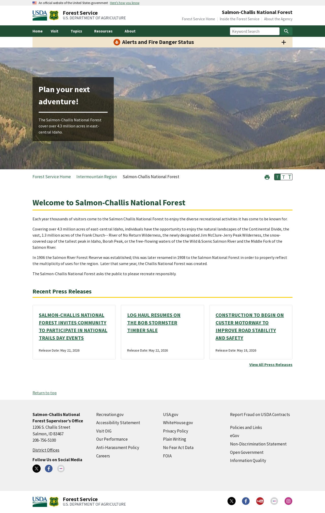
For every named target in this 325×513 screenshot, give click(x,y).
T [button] (277, 176)
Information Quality (248, 460)
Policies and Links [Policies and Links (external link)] (246, 427)
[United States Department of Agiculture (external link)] (40, 15)
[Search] (286, 31)
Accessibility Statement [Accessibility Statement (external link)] (118, 422)
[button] (267, 176)
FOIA (167, 456)
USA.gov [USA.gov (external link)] (170, 414)
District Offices (45, 450)
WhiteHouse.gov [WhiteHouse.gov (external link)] (178, 422)
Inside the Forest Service (239, 19)
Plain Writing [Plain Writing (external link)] (174, 439)
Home (37, 31)
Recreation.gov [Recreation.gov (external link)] (110, 414)
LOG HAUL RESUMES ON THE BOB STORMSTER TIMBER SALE (154, 322)
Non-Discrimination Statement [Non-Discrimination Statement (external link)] (258, 444)
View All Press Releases (270, 364)
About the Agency (278, 19)
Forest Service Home (198, 19)
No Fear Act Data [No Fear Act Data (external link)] (178, 447)
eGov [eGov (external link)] (234, 435)
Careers (103, 456)
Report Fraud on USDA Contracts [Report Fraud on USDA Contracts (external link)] (260, 414)
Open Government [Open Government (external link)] (247, 452)
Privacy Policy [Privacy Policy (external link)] (175, 431)
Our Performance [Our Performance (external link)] (112, 439)
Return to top (44, 392)
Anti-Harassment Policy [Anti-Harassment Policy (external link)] (117, 447)
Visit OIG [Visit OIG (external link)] (103, 431)
